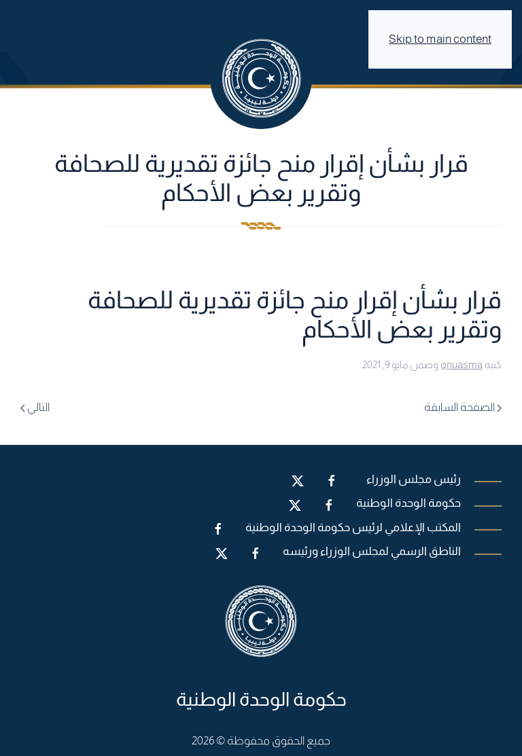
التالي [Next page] (35, 407)
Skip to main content (440, 39)
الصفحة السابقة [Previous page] (463, 407)
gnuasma (461, 364)
